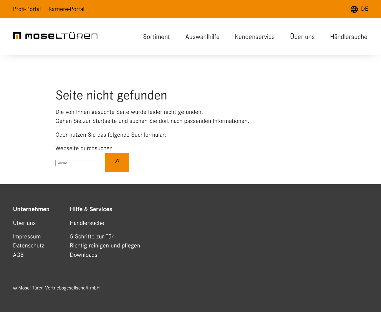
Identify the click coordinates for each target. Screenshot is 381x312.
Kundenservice (255, 37)
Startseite (104, 121)
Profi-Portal (27, 9)
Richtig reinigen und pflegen (105, 245)
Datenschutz (28, 245)
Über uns (302, 37)
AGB (18, 254)
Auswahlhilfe (202, 37)
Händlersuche (348, 37)
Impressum (27, 236)
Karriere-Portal (66, 9)
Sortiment (156, 37)
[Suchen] (117, 162)
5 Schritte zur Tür (91, 236)
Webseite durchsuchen (84, 148)
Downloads (83, 254)
